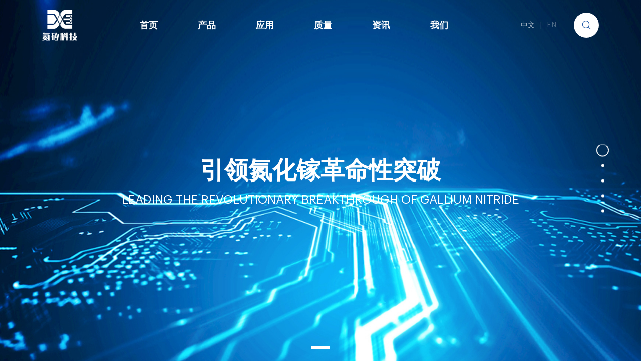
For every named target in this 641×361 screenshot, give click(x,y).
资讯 (381, 25)
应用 (265, 25)
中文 (528, 25)
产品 (207, 25)
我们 (439, 25)
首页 (149, 25)
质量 (323, 25)
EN (551, 25)
